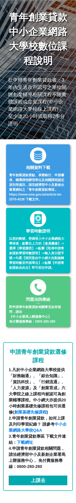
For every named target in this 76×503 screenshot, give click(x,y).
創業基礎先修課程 (30, 412)
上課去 (38, 480)
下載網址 (25, 442)
